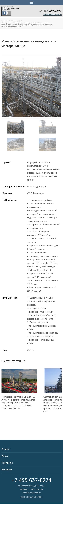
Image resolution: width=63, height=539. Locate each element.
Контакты (6, 469)
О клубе (5, 449)
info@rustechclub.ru (52, 14)
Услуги (4, 456)
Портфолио (15, 21)
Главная (4, 21)
